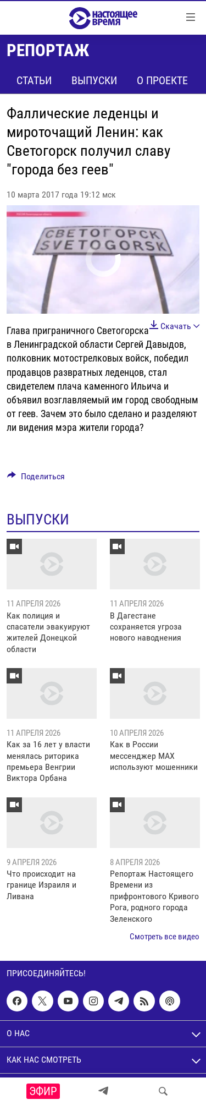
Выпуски (94, 80)
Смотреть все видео (164, 937)
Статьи (34, 80)
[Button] (36, 479)
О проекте (162, 80)
